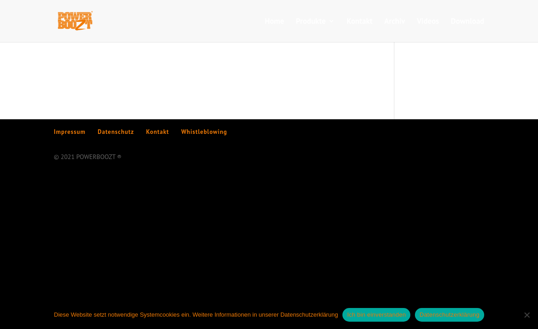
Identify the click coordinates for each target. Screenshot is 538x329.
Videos (428, 22)
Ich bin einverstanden (376, 314)
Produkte (311, 22)
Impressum (70, 132)
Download (467, 22)
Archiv (394, 22)
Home (275, 22)
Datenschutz (116, 132)
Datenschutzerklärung (449, 314)
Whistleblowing (204, 132)
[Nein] (526, 314)
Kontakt (359, 22)
